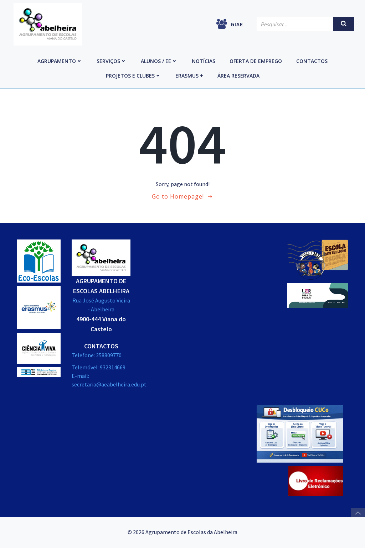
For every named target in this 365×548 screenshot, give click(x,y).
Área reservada (238, 75)
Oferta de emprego (256, 61)
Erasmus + (189, 75)
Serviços (112, 61)
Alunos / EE (159, 61)
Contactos (312, 61)
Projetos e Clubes (133, 75)
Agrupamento (59, 61)
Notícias (203, 61)
